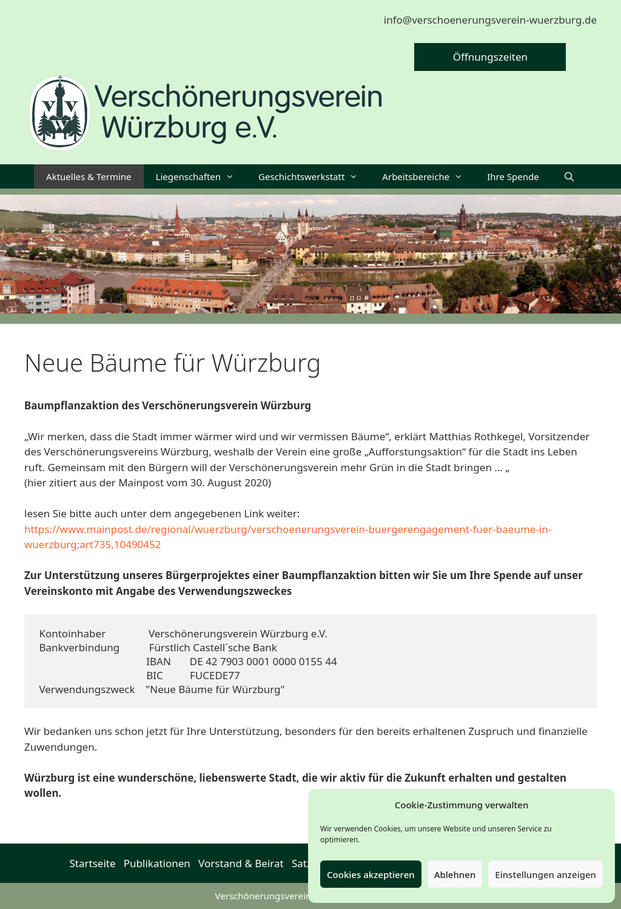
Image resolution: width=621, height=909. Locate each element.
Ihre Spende (513, 176)
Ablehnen (455, 874)
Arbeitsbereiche (428, 176)
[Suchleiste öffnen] (569, 176)
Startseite (93, 863)
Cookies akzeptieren (371, 874)
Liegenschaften (201, 176)
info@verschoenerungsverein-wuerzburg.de (490, 20)
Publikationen (157, 863)
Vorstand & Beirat (241, 863)
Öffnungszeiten (490, 57)
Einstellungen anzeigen (545, 874)
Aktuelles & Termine (88, 176)
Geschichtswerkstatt (314, 176)
